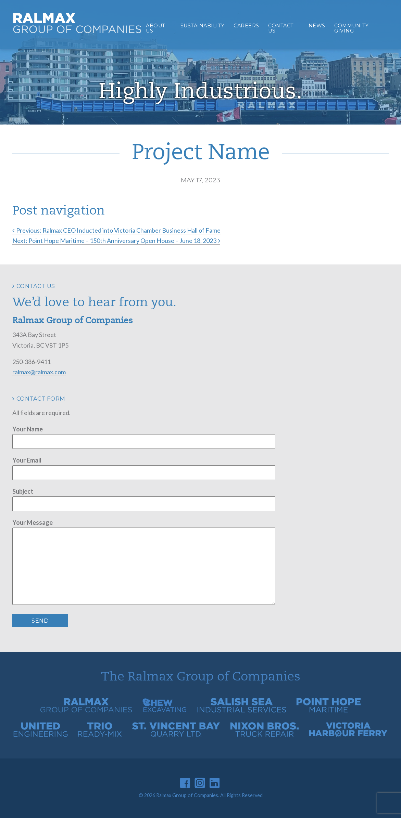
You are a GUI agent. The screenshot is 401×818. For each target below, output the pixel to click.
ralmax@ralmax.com (39, 372)
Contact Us (281, 28)
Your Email (26, 460)
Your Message (32, 522)
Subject (22, 491)
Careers (246, 26)
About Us (155, 28)
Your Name (27, 429)
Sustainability (202, 26)
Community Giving (351, 28)
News (317, 26)
